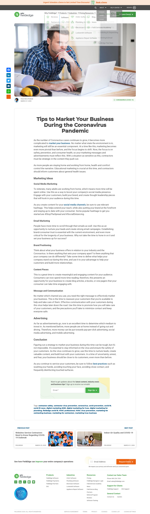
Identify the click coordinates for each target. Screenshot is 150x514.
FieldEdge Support (113, 489)
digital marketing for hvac (78, 408)
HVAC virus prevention (85, 411)
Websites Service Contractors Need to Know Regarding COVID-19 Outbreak (30, 435)
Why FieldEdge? (41, 14)
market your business (59, 143)
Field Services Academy (94, 484)
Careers (119, 497)
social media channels (75, 204)
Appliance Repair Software (75, 489)
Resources (89, 14)
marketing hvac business (86, 413)
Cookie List (116, 511)
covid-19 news (39, 408)
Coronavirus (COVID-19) (124, 100)
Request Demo (126, 462)
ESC (47, 486)
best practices (100, 363)
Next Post (128, 428)
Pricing (80, 14)
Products (56, 14)
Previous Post (23, 428)
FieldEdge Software (52, 478)
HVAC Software (71, 478)
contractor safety (45, 406)
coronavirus (83, 406)
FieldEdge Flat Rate (52, 484)
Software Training (92, 500)
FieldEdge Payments (52, 481)
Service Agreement (71, 511)
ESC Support (125, 489)
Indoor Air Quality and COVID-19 (118, 432)
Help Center (115, 7)
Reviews (89, 498)
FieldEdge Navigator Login (95, 481)
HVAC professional (67, 411)
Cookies (104, 511)
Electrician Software (73, 484)
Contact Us (110, 497)
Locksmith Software (73, 486)
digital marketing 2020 (56, 408)
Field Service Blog (92, 489)
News (88, 486)
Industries (69, 14)
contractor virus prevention (65, 406)
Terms (85, 511)
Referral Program (92, 495)
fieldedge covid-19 (50, 411)
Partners (89, 492)
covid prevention (96, 406)
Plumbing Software (73, 481)
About (102, 7)
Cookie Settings (130, 511)
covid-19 (107, 406)
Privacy (94, 511)
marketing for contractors (63, 413)
